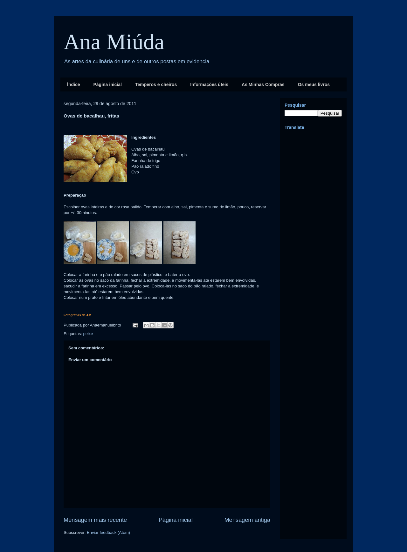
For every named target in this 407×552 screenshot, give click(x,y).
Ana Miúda (114, 42)
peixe (88, 333)
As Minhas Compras (263, 84)
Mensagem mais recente (95, 520)
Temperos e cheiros (156, 84)
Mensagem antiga (247, 520)
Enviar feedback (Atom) (108, 532)
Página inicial (107, 84)
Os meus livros (314, 84)
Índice (73, 84)
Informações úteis (209, 84)
